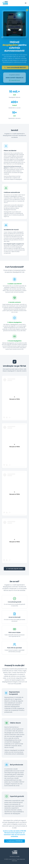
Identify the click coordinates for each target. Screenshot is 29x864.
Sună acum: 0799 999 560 (15, 841)
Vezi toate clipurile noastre (14, 568)
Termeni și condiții (14, 856)
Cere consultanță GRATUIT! (15, 68)
